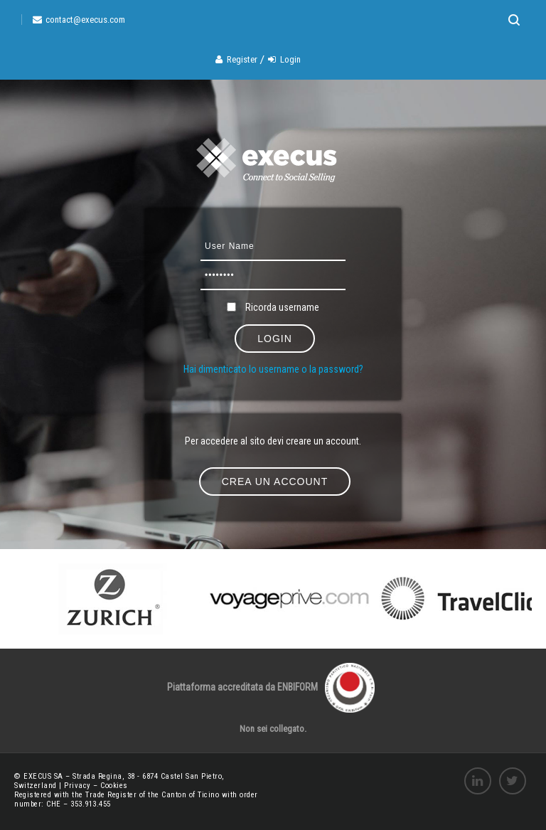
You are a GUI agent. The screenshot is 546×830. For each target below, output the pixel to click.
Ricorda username (282, 307)
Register (242, 59)
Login (290, 59)
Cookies (114, 785)
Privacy (78, 785)
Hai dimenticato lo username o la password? (273, 369)
